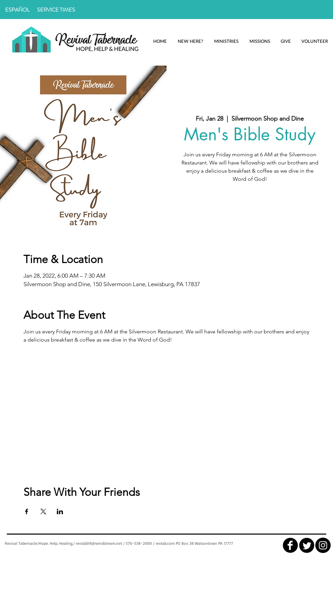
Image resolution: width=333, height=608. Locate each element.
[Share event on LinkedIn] (60, 511)
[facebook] (290, 545)
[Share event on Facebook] (26, 511)
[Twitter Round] (306, 545)
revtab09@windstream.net (99, 543)
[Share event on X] (43, 511)
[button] (190, 41)
